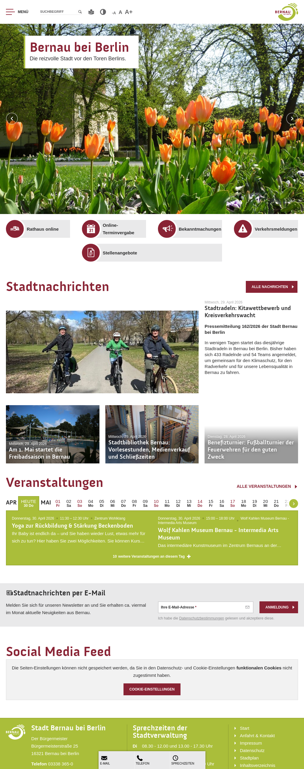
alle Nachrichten (272, 287)
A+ (129, 12)
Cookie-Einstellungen (152, 692)
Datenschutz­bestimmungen (201, 620)
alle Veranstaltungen (267, 486)
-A (114, 13)
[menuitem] (42, 229)
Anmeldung (280, 609)
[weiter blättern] (293, 503)
